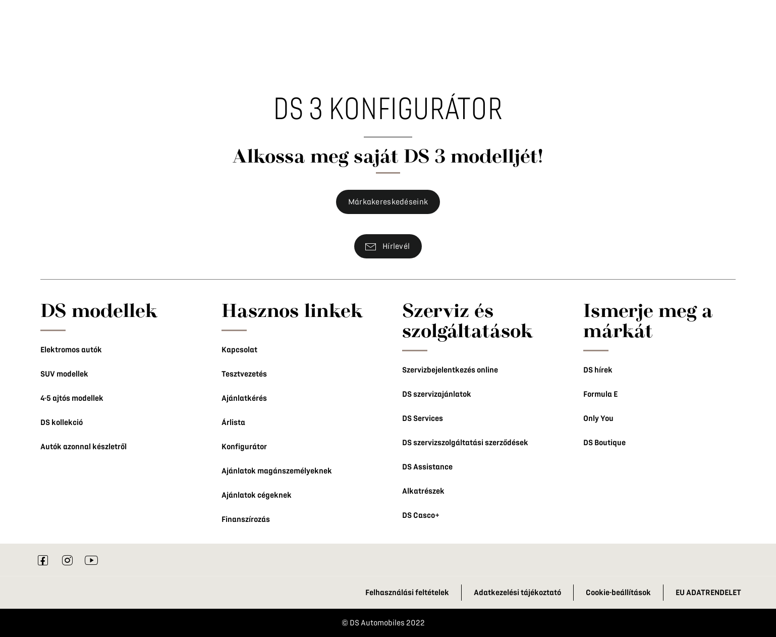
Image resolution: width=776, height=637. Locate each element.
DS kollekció (61, 422)
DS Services (422, 418)
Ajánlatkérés (244, 398)
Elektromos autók (71, 349)
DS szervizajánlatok (436, 394)
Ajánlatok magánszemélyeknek (276, 470)
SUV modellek (64, 374)
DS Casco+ (420, 515)
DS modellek (99, 310)
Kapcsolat (239, 349)
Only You (598, 418)
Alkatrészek (423, 491)
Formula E (600, 394)
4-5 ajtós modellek (71, 398)
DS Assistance (427, 466)
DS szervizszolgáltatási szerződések (465, 442)
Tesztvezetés (244, 374)
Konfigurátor (244, 446)
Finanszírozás (245, 519)
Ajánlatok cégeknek (256, 495)
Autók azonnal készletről (83, 446)
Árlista (233, 422)
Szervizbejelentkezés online (450, 370)
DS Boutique (604, 442)
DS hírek (598, 370)
